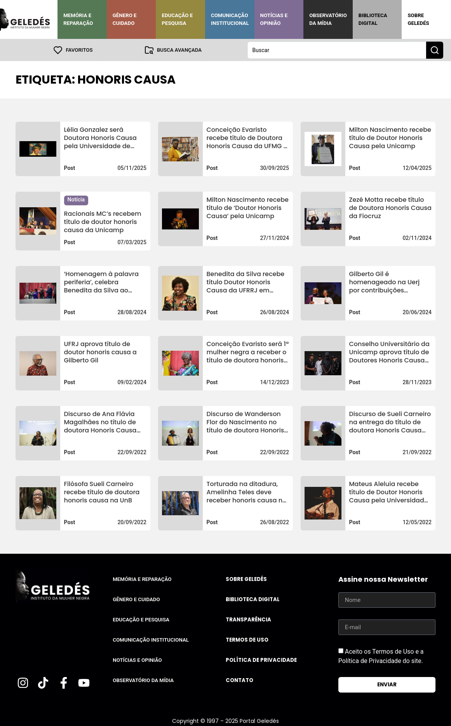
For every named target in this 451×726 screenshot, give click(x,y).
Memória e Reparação (78, 19)
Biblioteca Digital (373, 19)
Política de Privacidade (261, 659)
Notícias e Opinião (274, 19)
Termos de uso (247, 639)
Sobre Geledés (418, 19)
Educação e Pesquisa (177, 19)
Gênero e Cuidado (125, 19)
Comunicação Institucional (230, 19)
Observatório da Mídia (328, 19)
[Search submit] (434, 49)
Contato (239, 680)
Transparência (248, 619)
